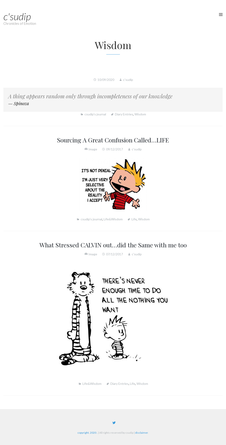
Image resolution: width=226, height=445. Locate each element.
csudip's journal (95, 114)
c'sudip (17, 16)
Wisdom (140, 114)
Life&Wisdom (113, 219)
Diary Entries (124, 114)
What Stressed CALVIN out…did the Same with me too (113, 245)
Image (92, 149)
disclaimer (141, 432)
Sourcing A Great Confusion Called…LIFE (113, 140)
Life (134, 219)
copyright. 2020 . (87, 432)
